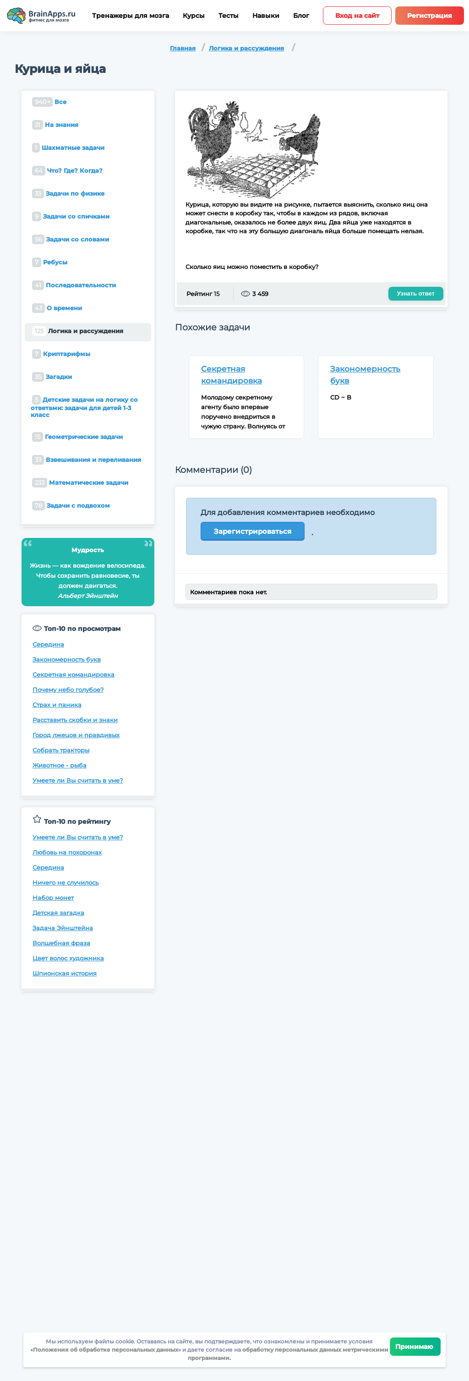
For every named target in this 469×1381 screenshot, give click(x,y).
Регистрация (429, 15)
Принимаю (415, 1347)
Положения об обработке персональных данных (105, 1349)
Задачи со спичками (70, 216)
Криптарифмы (61, 354)
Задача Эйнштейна (63, 928)
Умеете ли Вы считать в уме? (78, 780)
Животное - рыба (60, 765)
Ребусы (49, 262)
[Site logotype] (41, 15)
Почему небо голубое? (68, 689)
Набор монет (53, 897)
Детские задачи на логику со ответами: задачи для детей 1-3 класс (84, 407)
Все (49, 102)
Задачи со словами (70, 239)
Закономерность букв (67, 659)
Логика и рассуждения (246, 48)
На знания (55, 125)
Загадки (52, 377)
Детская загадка (58, 912)
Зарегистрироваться (252, 531)
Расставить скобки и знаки (75, 719)
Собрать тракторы (61, 750)
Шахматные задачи (68, 148)
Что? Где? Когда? (67, 170)
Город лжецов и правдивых (76, 735)
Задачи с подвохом (71, 505)
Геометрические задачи (77, 437)
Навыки (265, 16)
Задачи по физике (68, 193)
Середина (48, 644)
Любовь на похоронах (67, 852)
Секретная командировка (74, 674)
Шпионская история (65, 973)
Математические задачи (80, 483)
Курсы (194, 16)
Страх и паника (57, 704)
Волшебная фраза (61, 943)
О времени (57, 308)
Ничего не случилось (65, 882)
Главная (183, 48)
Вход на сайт (357, 15)
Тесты (228, 16)
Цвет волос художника (68, 958)
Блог (301, 16)
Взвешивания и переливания (86, 460)
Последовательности (74, 285)
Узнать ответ (416, 293)
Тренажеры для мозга (130, 16)
